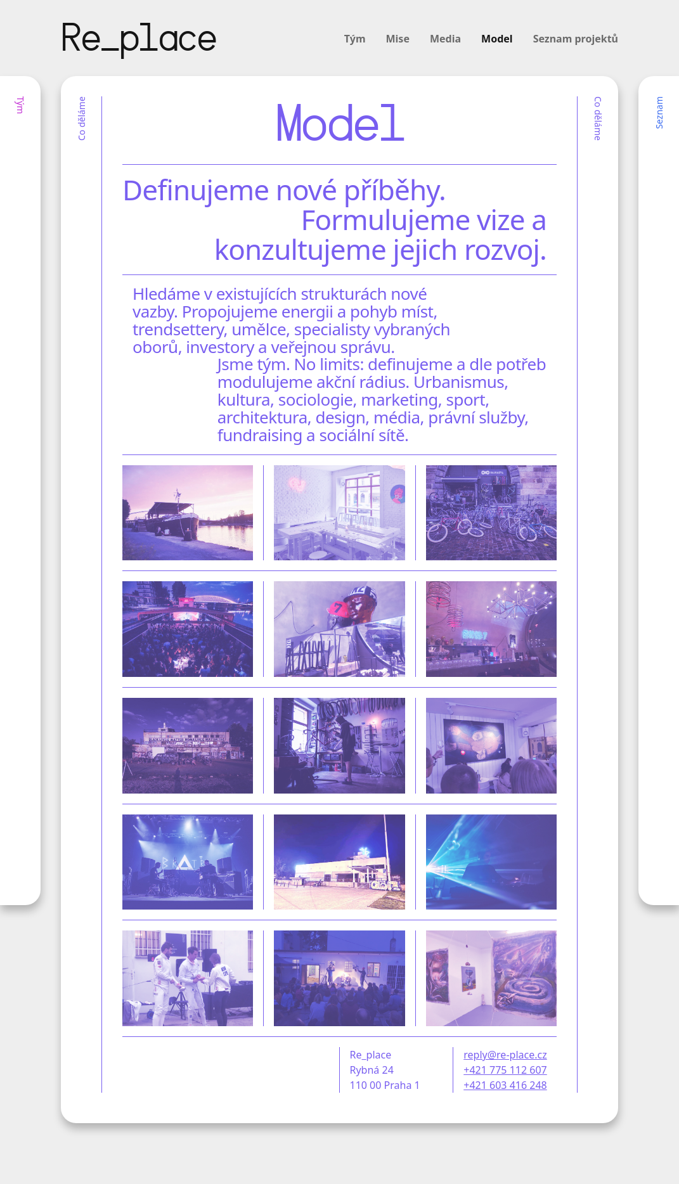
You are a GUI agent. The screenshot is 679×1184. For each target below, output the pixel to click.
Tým (355, 38)
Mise (398, 38)
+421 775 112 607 (504, 1070)
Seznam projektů (575, 38)
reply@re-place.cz (504, 1055)
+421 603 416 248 (504, 1085)
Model (497, 38)
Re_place (138, 41)
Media (445, 38)
